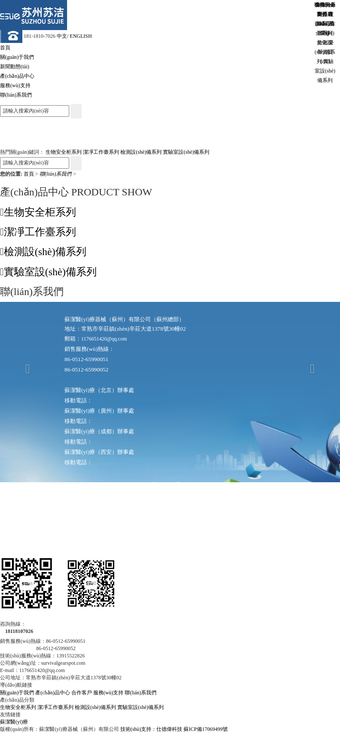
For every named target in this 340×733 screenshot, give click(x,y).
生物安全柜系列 (64, 152)
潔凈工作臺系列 (101, 152)
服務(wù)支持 (108, 693)
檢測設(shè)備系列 (141, 152)
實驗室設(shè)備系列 (186, 152)
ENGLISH (81, 36)
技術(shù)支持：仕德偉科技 (151, 729)
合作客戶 (81, 693)
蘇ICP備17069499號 (206, 729)
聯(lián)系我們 (56, 174)
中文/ (62, 36)
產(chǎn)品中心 (52, 693)
